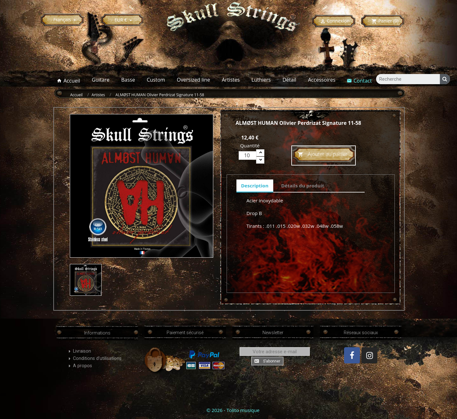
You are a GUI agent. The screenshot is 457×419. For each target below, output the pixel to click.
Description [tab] (254, 185)
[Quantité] (247, 155)
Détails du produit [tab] (302, 185)
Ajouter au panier (323, 154)
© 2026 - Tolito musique (232, 410)
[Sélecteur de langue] (65, 19)
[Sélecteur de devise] (124, 20)
